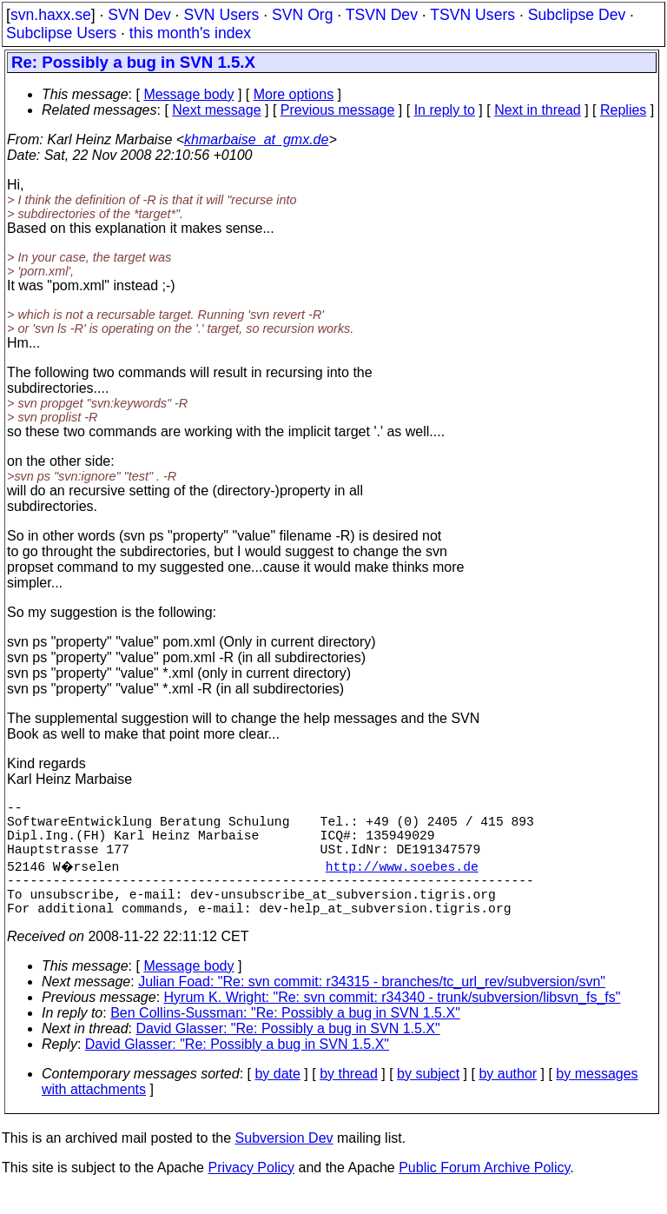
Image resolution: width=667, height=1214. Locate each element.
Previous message (338, 110)
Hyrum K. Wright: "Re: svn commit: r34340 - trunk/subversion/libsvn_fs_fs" (392, 1021)
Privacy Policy (251, 1191)
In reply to (444, 110)
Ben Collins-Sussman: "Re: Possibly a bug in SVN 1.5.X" (285, 1037)
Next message (216, 110)
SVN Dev (139, 14)
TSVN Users (472, 14)
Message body (188, 94)
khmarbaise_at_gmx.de (256, 139)
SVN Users (221, 14)
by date (277, 1098)
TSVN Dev (382, 14)
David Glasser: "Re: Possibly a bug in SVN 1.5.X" (288, 1052)
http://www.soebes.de (403, 879)
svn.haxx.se (50, 14)
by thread (349, 1098)
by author (508, 1098)
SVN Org (302, 14)
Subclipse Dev (576, 14)
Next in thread (537, 110)
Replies (623, 110)
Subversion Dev (284, 1162)
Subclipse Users (61, 33)
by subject (428, 1098)
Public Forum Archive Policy (484, 1191)
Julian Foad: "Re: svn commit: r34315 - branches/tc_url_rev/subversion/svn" (371, 1005)
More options (294, 94)
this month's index (190, 33)
